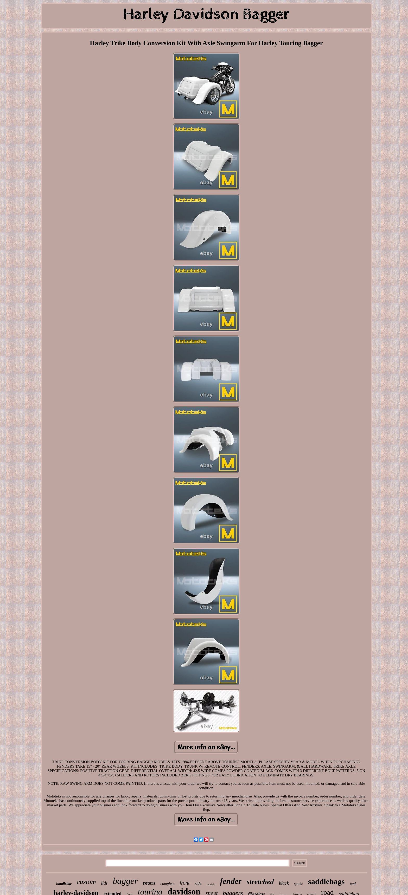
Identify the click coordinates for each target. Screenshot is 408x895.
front (184, 883)
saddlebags (326, 881)
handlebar (64, 884)
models (211, 884)
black (284, 883)
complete (167, 883)
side (198, 883)
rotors (149, 883)
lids (104, 883)
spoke (298, 883)
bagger (125, 881)
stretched (260, 882)
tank (353, 884)
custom (86, 882)
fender (231, 881)
